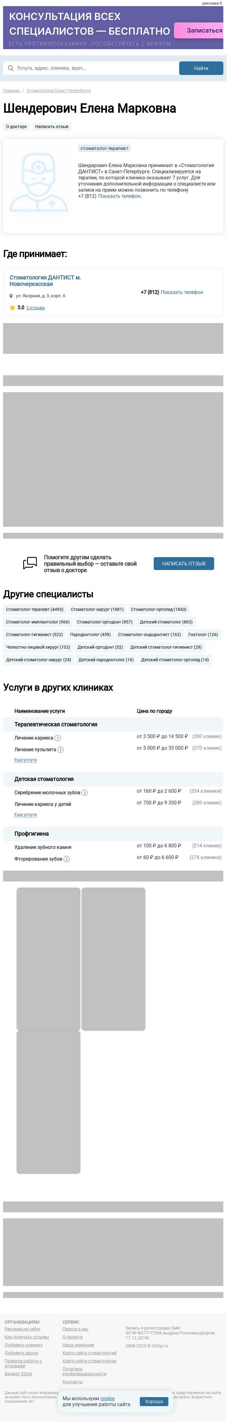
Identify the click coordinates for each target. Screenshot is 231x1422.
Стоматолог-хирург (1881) (97, 609)
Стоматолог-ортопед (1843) (159, 609)
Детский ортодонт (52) (100, 647)
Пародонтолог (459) (90, 634)
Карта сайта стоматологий (90, 1352)
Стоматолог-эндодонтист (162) (149, 634)
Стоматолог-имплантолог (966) (38, 621)
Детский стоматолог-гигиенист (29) (166, 647)
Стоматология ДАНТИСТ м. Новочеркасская (45, 280)
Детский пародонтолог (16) (106, 659)
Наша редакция (78, 1344)
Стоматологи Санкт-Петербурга (59, 90)
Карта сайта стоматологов (90, 1360)
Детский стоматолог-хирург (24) (38, 659)
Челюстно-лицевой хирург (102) (38, 647)
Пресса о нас (75, 1328)
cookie (107, 1398)
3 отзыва (35, 307)
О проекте (73, 1336)
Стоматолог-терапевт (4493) (35, 609)
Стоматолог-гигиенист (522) (34, 634)
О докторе (16, 126)
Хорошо (154, 1401)
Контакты (73, 1381)
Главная (12, 90)
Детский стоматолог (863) (166, 621)
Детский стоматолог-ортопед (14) (175, 659)
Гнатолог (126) (203, 634)
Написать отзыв (51, 126)
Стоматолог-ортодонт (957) (105, 621)
